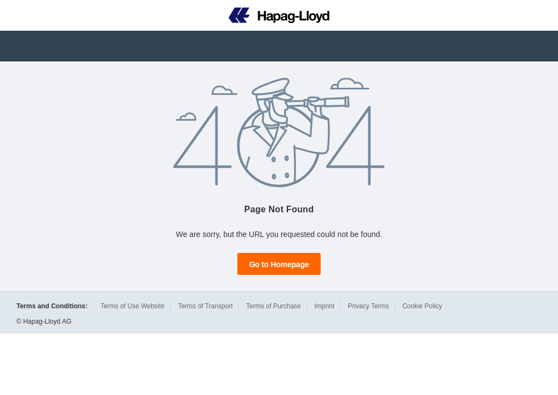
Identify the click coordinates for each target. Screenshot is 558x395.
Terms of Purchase (273, 306)
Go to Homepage (279, 264)
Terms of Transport (205, 306)
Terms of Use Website (132, 306)
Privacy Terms (368, 306)
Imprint (324, 306)
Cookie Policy (422, 306)
